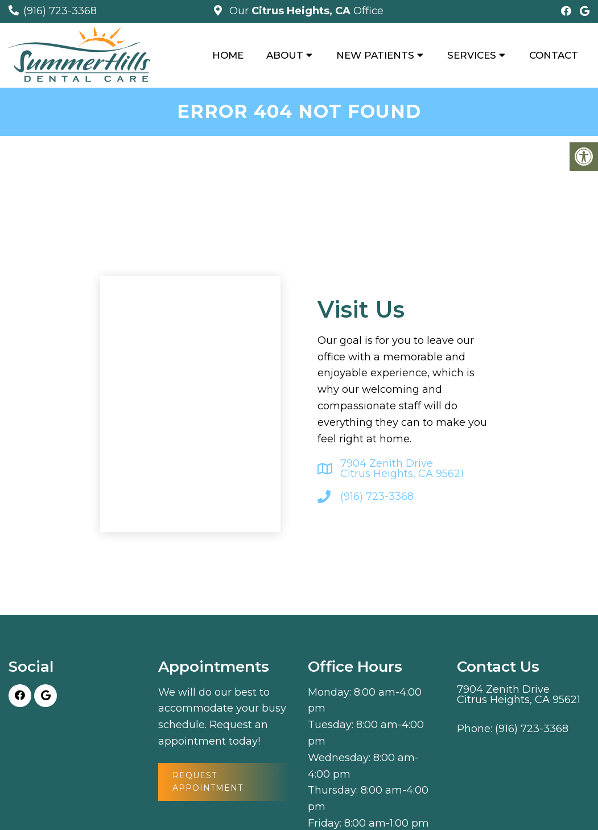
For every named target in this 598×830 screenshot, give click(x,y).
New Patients (375, 55)
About (284, 55)
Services (471, 55)
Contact (553, 55)
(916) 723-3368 (60, 11)
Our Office (304, 11)
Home (228, 55)
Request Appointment (207, 781)
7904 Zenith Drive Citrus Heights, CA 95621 (402, 468)
